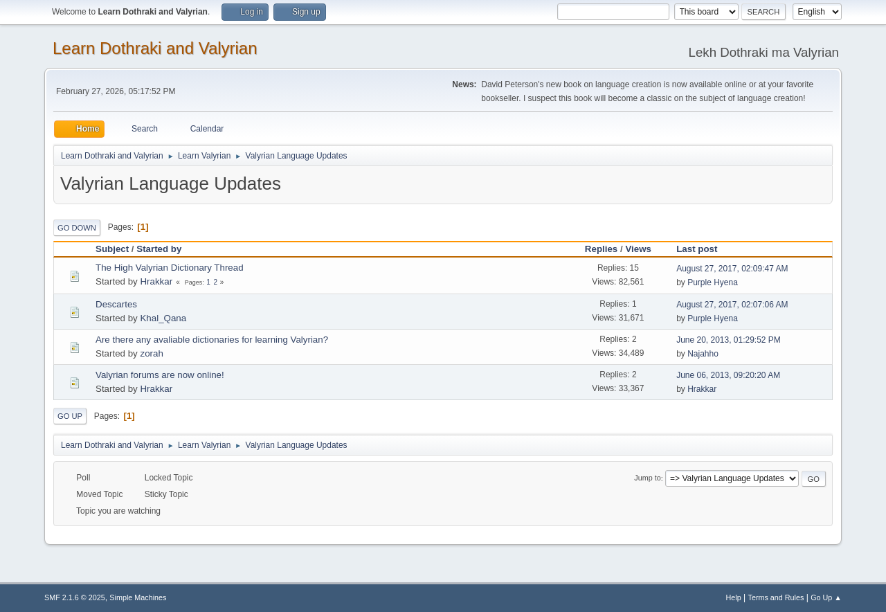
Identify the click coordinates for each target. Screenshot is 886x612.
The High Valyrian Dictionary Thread (170, 267)
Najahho (702, 354)
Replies (601, 249)
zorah (151, 353)
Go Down (76, 228)
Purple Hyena (712, 282)
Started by (158, 249)
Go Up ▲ (826, 597)
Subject (112, 249)
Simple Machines (137, 597)
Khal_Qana (163, 318)
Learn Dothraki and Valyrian (155, 48)
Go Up (69, 416)
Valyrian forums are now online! (160, 375)
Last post (703, 249)
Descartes (116, 304)
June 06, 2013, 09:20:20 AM (728, 375)
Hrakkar (156, 281)
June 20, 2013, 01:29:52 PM (728, 340)
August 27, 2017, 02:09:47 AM (732, 268)
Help (733, 597)
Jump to (647, 478)
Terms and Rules (776, 597)
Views (638, 249)
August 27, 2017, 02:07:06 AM (732, 304)
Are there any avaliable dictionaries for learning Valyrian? (212, 339)
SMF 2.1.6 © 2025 (74, 597)
